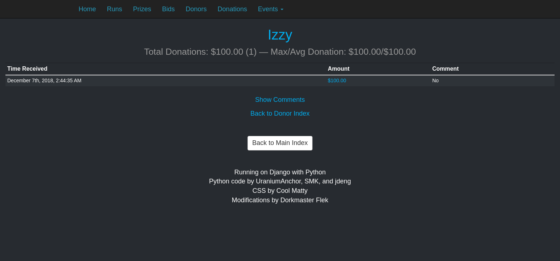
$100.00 (337, 80)
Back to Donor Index (280, 113)
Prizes (142, 9)
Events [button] (270, 9)
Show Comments (280, 99)
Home (87, 9)
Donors (196, 9)
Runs (114, 9)
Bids (168, 9)
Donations (232, 9)
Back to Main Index (280, 142)
